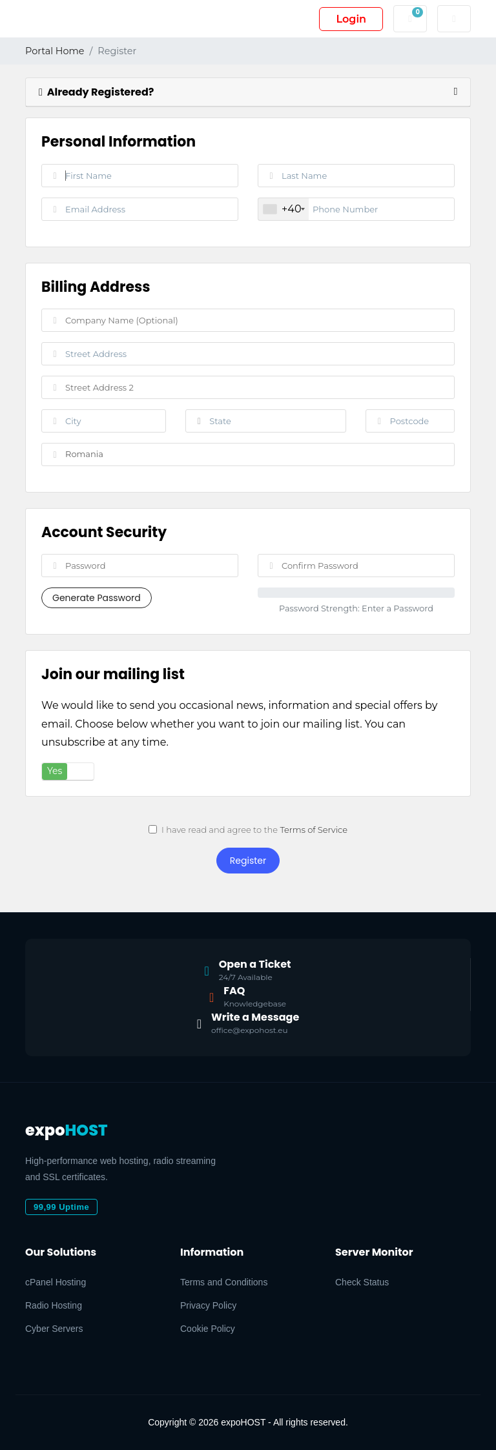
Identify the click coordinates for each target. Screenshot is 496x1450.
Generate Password (96, 597)
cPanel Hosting (55, 1282)
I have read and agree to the (248, 829)
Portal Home (55, 51)
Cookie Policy (207, 1328)
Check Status (362, 1282)
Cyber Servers (54, 1328)
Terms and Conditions (223, 1282)
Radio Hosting (53, 1305)
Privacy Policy (208, 1305)
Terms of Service (313, 829)
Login (351, 19)
